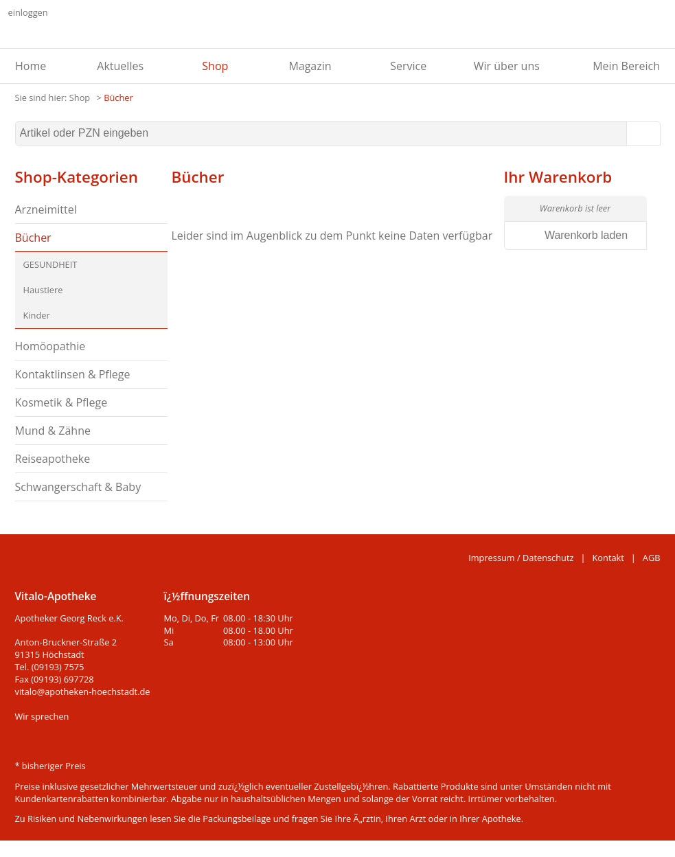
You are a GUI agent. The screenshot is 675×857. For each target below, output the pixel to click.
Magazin (309, 65)
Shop (215, 65)
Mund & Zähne (53, 430)
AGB (652, 557)
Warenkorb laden (586, 235)
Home (30, 65)
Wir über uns (507, 65)
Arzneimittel (46, 209)
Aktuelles (120, 65)
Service (408, 65)
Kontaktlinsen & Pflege (72, 374)
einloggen (28, 12)
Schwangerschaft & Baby (78, 486)
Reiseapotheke (53, 458)
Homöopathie (50, 346)
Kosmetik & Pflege (61, 402)
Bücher (118, 97)
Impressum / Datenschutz (520, 557)
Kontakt (608, 557)
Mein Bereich (626, 65)
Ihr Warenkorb (558, 176)
